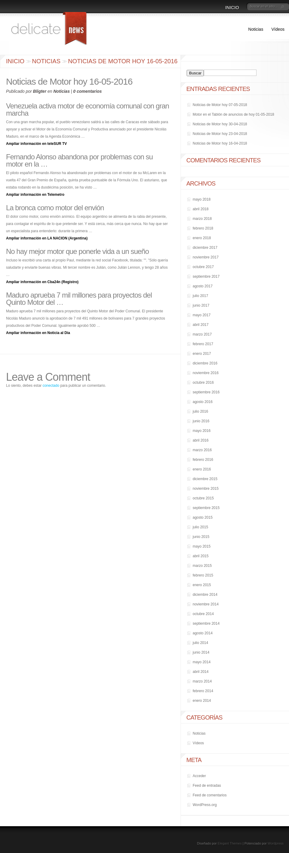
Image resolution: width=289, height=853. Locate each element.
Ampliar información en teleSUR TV (36, 144)
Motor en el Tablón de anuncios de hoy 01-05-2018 (233, 114)
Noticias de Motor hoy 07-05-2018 (220, 105)
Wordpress (276, 843)
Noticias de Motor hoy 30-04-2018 (220, 124)
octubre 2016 (203, 382)
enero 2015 (202, 585)
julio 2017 (200, 296)
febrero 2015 (203, 575)
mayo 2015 (201, 546)
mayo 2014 (201, 662)
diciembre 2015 (205, 479)
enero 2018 (202, 238)
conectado (50, 385)
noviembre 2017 (206, 257)
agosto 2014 (203, 633)
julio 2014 (200, 643)
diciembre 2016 (205, 363)
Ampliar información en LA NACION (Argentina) (47, 238)
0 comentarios (87, 91)
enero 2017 (202, 354)
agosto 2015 (203, 517)
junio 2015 (201, 537)
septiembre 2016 (206, 392)
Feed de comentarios (210, 795)
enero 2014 (202, 700)
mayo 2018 (201, 199)
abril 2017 (201, 325)
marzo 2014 (202, 681)
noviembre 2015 (206, 488)
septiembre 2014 (206, 623)
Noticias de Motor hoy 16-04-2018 (220, 143)
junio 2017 (201, 305)
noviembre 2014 (206, 604)
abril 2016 (201, 440)
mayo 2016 (201, 431)
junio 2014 (201, 652)
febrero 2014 (203, 691)
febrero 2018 (203, 228)
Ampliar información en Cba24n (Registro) (42, 282)
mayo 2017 (201, 315)
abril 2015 (201, 556)
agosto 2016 (203, 402)
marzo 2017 (202, 334)
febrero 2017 (203, 344)
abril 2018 (201, 209)
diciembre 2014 (205, 594)
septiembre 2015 (206, 508)
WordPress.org (205, 805)
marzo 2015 (202, 566)
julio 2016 (200, 411)
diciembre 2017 (205, 247)
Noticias (255, 29)
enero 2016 (202, 469)
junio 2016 (201, 421)
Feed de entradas (207, 785)
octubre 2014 (203, 614)
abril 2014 (201, 672)
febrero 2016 (203, 460)
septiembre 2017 (206, 276)
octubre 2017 (203, 267)
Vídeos (277, 29)
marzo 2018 (202, 219)
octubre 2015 (203, 498)
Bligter (39, 91)
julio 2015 (200, 527)
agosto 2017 (203, 286)
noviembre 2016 (206, 373)
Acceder (199, 776)
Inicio (232, 7)
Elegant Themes (230, 843)
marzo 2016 (202, 450)
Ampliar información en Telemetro (35, 194)
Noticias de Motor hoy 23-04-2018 (220, 134)
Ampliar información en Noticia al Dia (38, 333)
